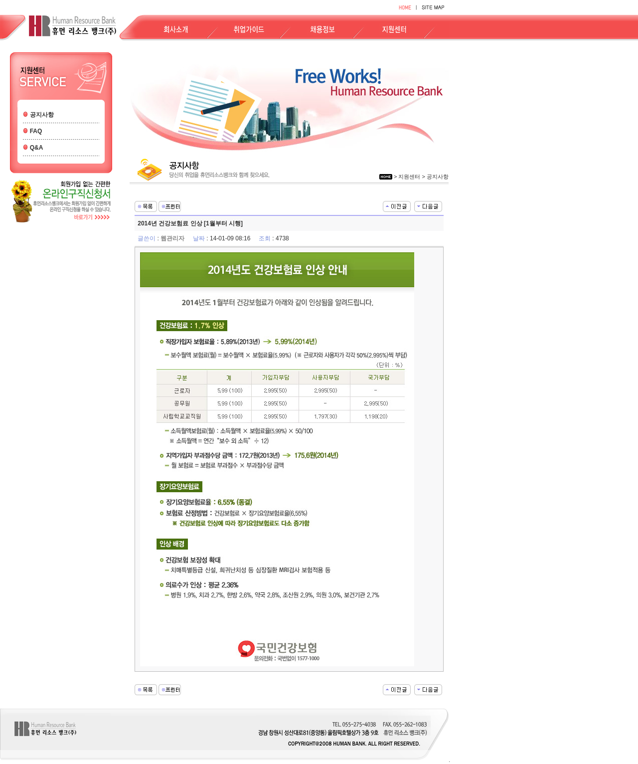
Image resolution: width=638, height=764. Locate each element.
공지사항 (42, 114)
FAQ (36, 131)
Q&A (36, 147)
